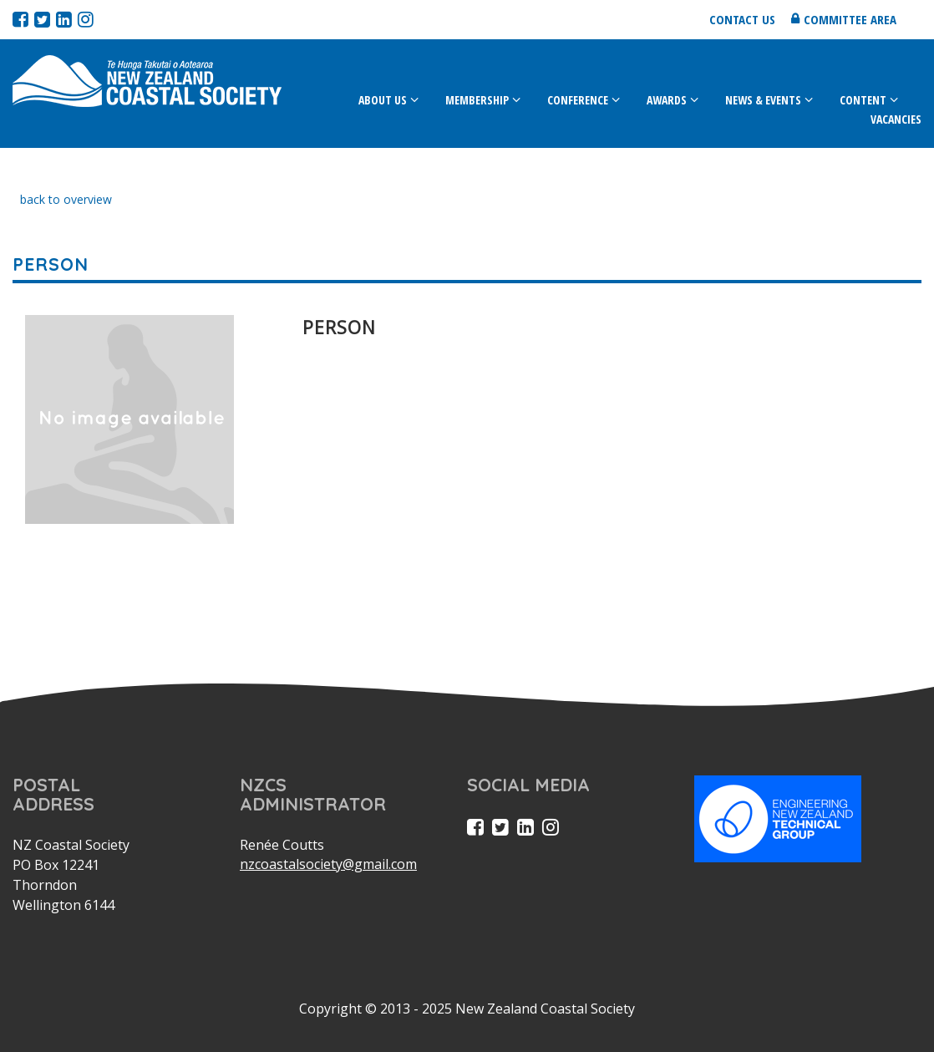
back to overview (66, 199)
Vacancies (896, 119)
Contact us (742, 19)
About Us (382, 100)
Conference (577, 100)
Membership (477, 100)
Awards (667, 100)
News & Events (763, 100)
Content (863, 100)
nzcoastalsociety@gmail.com (328, 864)
